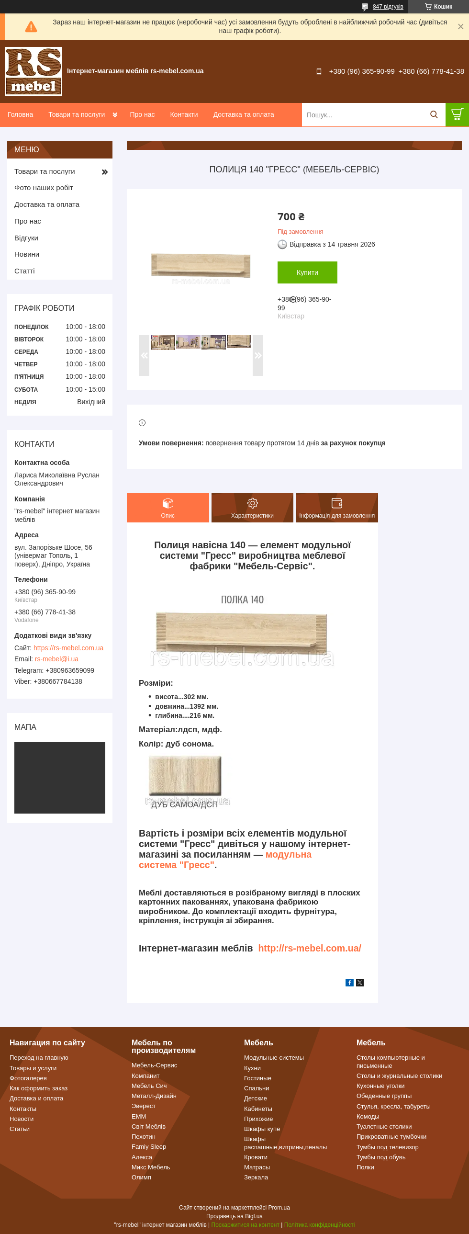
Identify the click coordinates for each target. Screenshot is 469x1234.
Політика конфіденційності (319, 1225)
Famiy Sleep (149, 1146)
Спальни (256, 1088)
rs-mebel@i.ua (56, 659)
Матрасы (257, 1167)
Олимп (141, 1177)
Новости (22, 1118)
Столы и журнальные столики (399, 1075)
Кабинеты (258, 1108)
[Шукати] (434, 114)
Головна (20, 114)
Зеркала (256, 1177)
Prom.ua (279, 1207)
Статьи (20, 1128)
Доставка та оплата (243, 114)
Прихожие (258, 1118)
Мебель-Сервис (154, 1065)
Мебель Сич (149, 1085)
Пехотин (144, 1136)
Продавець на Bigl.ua (234, 1216)
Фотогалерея (28, 1078)
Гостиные (257, 1078)
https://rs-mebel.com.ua (68, 648)
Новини (26, 254)
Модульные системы (274, 1057)
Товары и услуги (33, 1068)
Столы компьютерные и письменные (391, 1061)
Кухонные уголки (381, 1085)
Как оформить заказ (38, 1088)
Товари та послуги (76, 114)
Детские (255, 1098)
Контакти (184, 114)
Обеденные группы (384, 1095)
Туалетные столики (384, 1126)
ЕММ (139, 1116)
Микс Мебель (151, 1167)
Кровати (256, 1157)
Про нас (142, 114)
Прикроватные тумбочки (391, 1136)
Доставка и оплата (36, 1098)
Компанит (145, 1075)
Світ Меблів (149, 1126)
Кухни (252, 1068)
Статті (24, 271)
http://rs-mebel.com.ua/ (309, 948)
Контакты (23, 1108)
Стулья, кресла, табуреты (394, 1106)
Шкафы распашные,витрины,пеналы (285, 1142)
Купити (307, 272)
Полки (365, 1167)
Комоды (368, 1116)
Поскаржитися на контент (245, 1225)
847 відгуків (388, 6)
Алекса (142, 1157)
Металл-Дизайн (154, 1095)
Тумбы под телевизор (388, 1147)
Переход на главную (39, 1057)
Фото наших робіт (43, 187)
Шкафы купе (262, 1128)
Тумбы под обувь (381, 1157)
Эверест (144, 1105)
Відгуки (26, 238)
